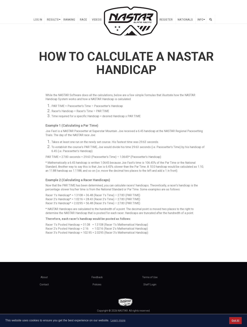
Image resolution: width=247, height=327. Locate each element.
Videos (97, 19)
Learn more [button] (117, 320)
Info (200, 19)
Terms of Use (150, 277)
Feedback (97, 277)
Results (53, 19)
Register (166, 19)
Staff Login (149, 284)
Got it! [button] (235, 320)
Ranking (69, 19)
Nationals (185, 19)
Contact (44, 284)
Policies (97, 284)
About (44, 277)
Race (83, 19)
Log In (38, 19)
